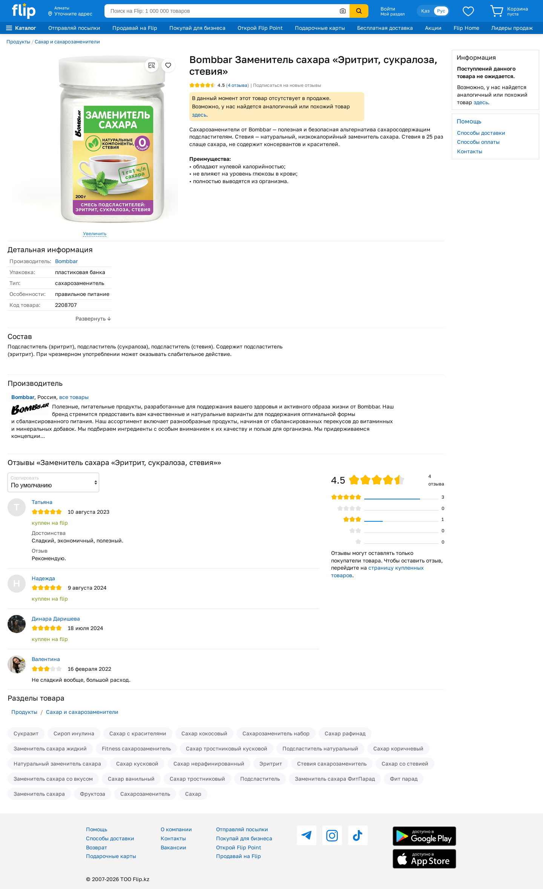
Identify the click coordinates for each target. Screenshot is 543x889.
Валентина (46, 659)
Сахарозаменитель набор (276, 733)
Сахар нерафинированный (208, 763)
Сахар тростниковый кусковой (226, 748)
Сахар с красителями (137, 733)
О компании (176, 829)
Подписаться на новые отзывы (287, 85)
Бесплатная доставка (385, 28)
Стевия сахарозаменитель (332, 763)
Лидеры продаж (512, 28)
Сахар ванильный (131, 778)
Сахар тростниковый (197, 778)
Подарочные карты (320, 28)
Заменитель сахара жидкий (50, 748)
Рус (441, 11)
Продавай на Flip (134, 28)
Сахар (193, 793)
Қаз (425, 11)
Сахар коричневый (398, 748)
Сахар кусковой (137, 763)
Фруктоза (92, 793)
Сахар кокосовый (204, 733)
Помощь (96, 829)
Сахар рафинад (345, 733)
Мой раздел (392, 14)
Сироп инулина (74, 733)
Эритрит (270, 763)
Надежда (43, 578)
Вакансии (173, 847)
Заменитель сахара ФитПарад (335, 778)
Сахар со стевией (405, 763)
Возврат (96, 847)
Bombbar (66, 261)
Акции (433, 28)
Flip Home (466, 28)
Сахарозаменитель (145, 793)
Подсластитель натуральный (320, 748)
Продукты (18, 42)
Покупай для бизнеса (197, 28)
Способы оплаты (478, 142)
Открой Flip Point (260, 28)
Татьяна (42, 502)
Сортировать (25, 478)
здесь (199, 114)
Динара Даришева (56, 618)
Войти (387, 8)
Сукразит (26, 733)
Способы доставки (481, 132)
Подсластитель (260, 778)
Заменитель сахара (39, 793)
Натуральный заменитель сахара (57, 763)
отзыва (237, 85)
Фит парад (403, 778)
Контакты (469, 151)
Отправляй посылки (74, 28)
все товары (74, 397)
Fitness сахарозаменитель (136, 748)
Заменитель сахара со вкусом (53, 778)
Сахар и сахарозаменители (67, 42)
